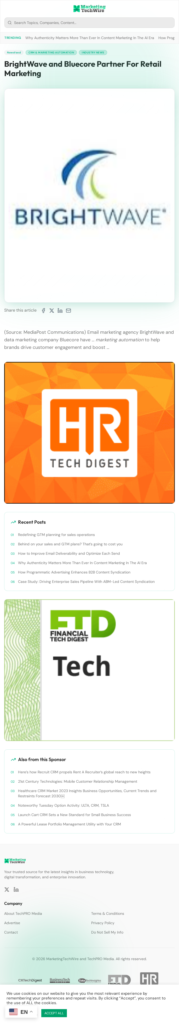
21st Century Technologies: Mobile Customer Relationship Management (77, 781)
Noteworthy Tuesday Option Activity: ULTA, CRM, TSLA (63, 805)
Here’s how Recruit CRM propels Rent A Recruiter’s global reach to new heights (84, 772)
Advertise (12, 923)
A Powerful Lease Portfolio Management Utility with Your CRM (69, 824)
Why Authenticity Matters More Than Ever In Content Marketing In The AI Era (89, 37)
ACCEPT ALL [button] (54, 1013)
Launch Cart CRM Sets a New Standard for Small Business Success (74, 814)
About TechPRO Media (23, 913)
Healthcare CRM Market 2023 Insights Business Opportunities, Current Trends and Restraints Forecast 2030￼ (87, 793)
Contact (11, 932)
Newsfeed (14, 52)
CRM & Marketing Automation (51, 52)
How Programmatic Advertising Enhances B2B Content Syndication (74, 572)
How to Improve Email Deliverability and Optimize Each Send (69, 553)
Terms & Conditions (107, 913)
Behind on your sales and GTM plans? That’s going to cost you (70, 544)
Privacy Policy (102, 923)
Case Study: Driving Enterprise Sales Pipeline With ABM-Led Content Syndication (86, 581)
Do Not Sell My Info (107, 932)
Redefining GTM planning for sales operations (56, 534)
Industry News (93, 52)
